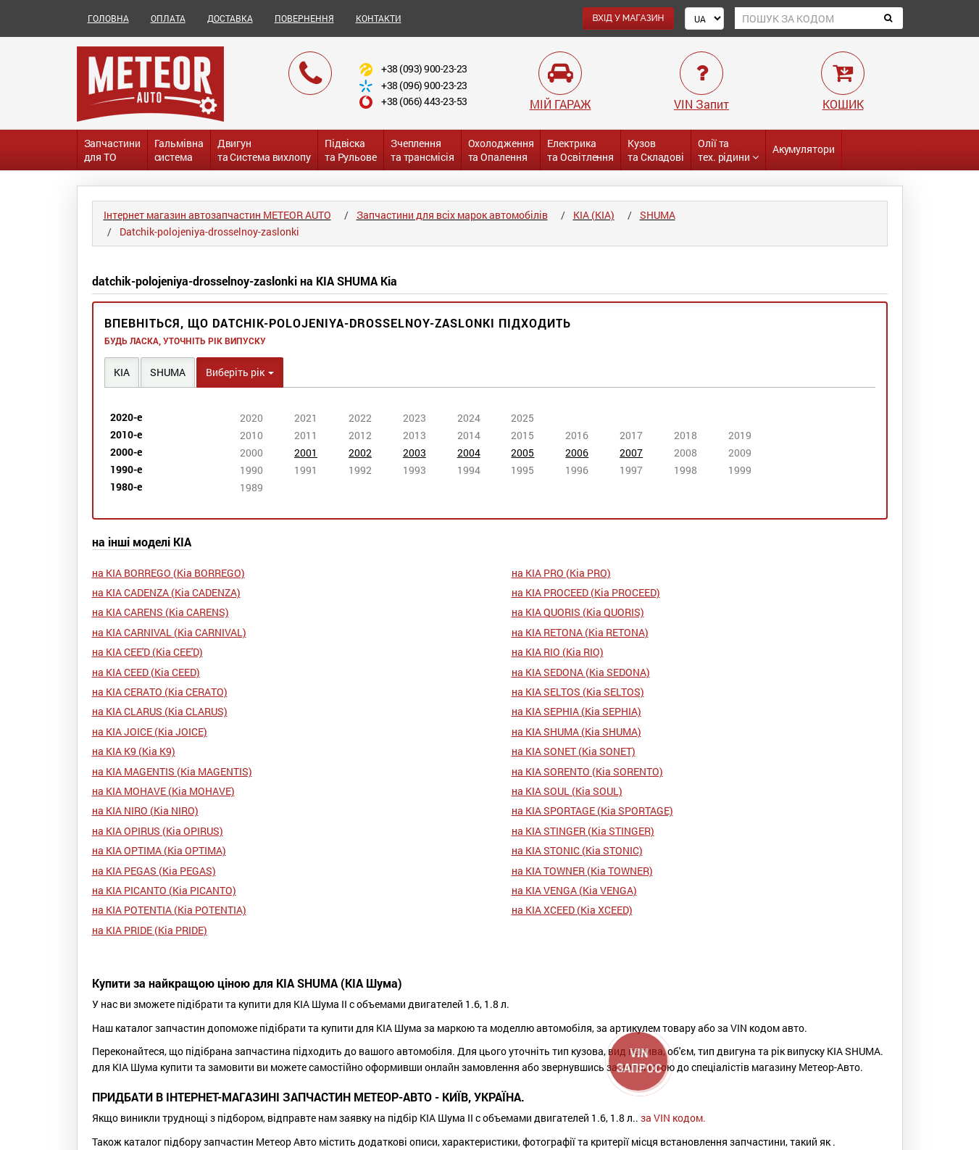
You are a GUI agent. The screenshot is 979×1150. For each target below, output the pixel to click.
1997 (631, 470)
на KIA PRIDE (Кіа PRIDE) (149, 930)
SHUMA (168, 372)
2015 (522, 435)
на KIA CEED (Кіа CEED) (146, 672)
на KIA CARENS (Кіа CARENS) (160, 612)
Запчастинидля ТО (112, 150)
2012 (360, 435)
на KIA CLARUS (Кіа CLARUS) (160, 711)
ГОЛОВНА (108, 18)
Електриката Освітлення (580, 150)
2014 (468, 435)
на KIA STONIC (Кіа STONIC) (577, 850)
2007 (631, 452)
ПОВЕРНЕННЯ (304, 18)
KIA (122, 372)
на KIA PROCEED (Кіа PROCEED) (586, 592)
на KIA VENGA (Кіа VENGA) (574, 890)
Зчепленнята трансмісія (422, 150)
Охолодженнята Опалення (501, 150)
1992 (360, 470)
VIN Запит (701, 104)
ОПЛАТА (168, 18)
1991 (305, 470)
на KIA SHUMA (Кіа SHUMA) (576, 731)
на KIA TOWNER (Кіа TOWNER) (582, 871)
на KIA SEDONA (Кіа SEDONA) (581, 672)
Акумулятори (803, 149)
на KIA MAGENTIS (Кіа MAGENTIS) (172, 771)
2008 (685, 452)
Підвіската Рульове (351, 150)
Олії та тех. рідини (728, 150)
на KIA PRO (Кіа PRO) (561, 573)
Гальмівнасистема (179, 150)
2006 (576, 452)
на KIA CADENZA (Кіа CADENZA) (166, 592)
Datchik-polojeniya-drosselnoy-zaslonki (209, 231)
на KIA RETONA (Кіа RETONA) (580, 632)
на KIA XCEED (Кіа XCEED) (572, 910)
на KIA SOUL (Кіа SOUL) (567, 791)
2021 (305, 418)
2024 (468, 418)
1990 (251, 470)
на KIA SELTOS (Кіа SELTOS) (578, 692)
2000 (251, 452)
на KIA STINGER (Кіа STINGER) (583, 831)
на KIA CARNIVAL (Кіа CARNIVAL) (169, 632)
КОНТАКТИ (378, 18)
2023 (414, 418)
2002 (360, 452)
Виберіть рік (240, 372)
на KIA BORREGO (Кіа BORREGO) (168, 573)
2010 (251, 435)
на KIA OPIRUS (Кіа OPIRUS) (157, 831)
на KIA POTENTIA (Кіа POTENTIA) (169, 910)
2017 (631, 435)
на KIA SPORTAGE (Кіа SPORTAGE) (592, 810)
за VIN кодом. (673, 1118)
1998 (685, 470)
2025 (522, 418)
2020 (251, 418)
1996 (576, 470)
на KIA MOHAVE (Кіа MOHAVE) (163, 791)
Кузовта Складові (656, 150)
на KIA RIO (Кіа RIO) (558, 652)
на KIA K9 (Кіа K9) (133, 751)
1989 (251, 487)
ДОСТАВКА (230, 18)
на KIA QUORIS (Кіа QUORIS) (578, 612)
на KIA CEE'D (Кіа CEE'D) (147, 652)
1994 (468, 470)
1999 (739, 470)
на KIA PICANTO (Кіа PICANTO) (164, 890)
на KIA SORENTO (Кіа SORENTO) (587, 771)
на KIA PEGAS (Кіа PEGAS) (154, 871)
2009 (739, 452)
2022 (360, 418)
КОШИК (843, 104)
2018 (685, 435)
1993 (414, 470)
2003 (414, 452)
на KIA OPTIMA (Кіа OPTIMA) (159, 850)
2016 (576, 435)
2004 (468, 452)
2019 (739, 435)
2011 (305, 435)
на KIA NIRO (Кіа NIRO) (145, 810)
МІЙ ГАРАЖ (560, 104)
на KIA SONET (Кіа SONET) (574, 751)
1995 (522, 470)
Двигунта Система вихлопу (264, 150)
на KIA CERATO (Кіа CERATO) (160, 692)
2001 (305, 452)
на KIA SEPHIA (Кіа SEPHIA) (576, 711)
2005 (522, 452)
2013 (414, 435)
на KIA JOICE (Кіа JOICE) (149, 731)
